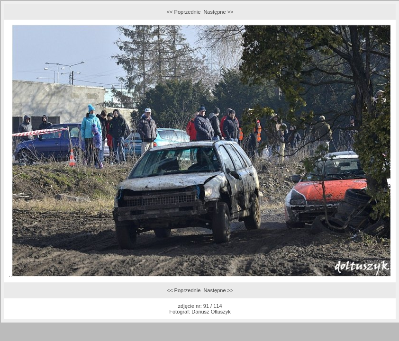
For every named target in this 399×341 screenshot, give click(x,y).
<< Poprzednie (184, 12)
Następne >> (218, 12)
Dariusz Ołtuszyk (211, 311)
